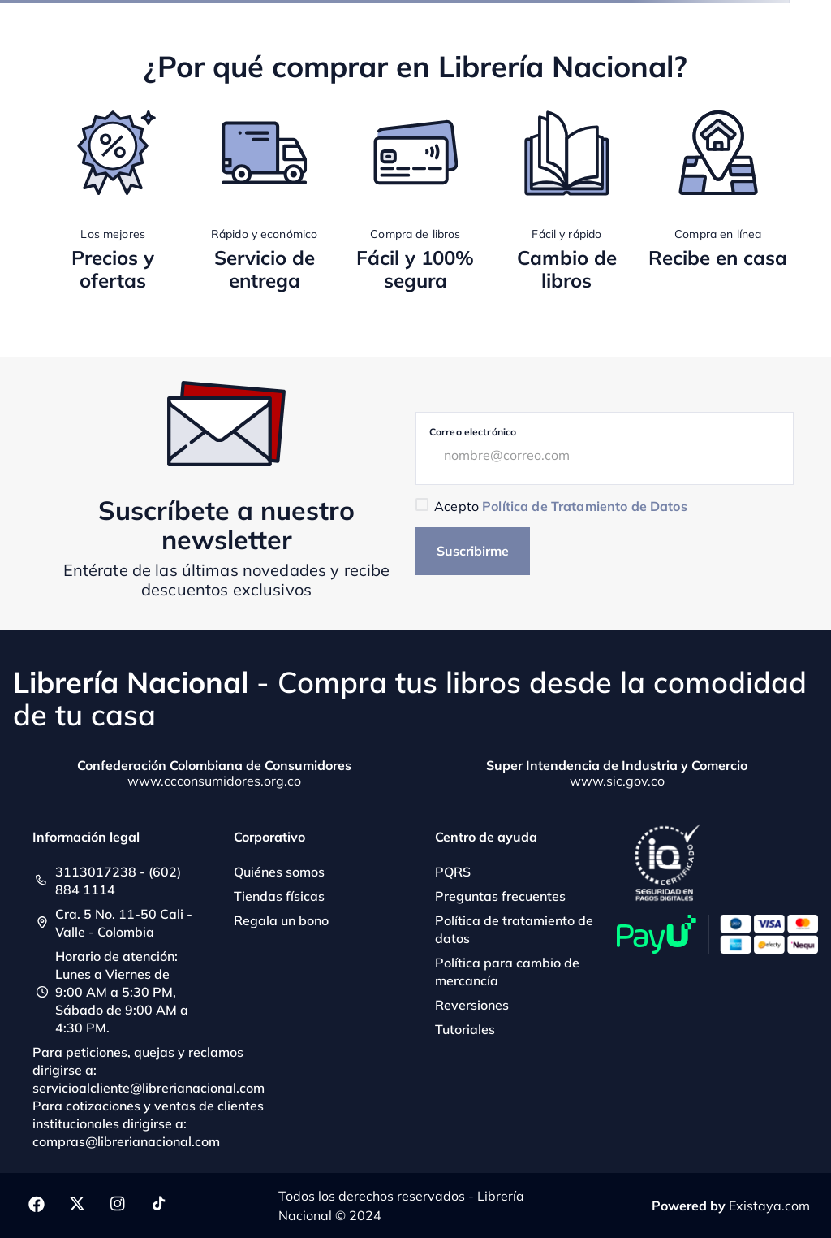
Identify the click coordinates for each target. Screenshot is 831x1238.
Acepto (560, 506)
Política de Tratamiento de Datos (584, 506)
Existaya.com (769, 1205)
